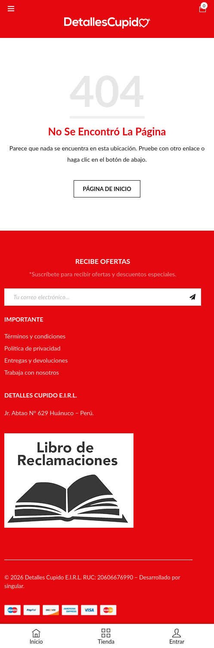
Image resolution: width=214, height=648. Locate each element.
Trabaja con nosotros (31, 372)
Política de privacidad (32, 348)
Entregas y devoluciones (36, 360)
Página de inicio (107, 188)
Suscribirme (192, 297)
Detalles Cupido (44, 577)
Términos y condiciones (34, 336)
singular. (14, 585)
